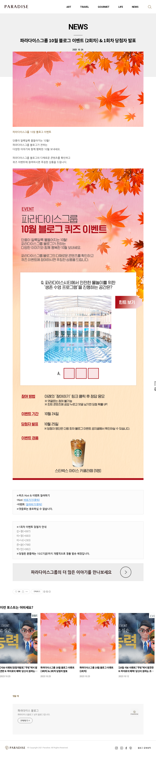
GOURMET (103, 7)
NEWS (135, 7)
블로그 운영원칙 (144, 747)
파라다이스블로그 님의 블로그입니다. (34, 714)
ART (68, 7)
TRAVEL (84, 7)
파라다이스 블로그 (28, 710)
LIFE (120, 7)
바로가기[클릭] (32, 500)
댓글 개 (16, 695)
